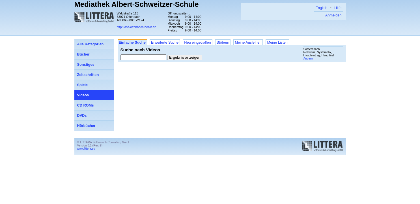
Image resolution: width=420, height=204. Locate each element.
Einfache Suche (132, 42)
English (321, 8)
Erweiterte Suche (164, 42)
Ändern (308, 58)
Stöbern (223, 42)
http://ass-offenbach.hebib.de (136, 27)
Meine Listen (277, 42)
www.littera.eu (86, 148)
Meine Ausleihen (248, 42)
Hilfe (338, 8)
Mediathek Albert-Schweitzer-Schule (136, 4)
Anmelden (333, 15)
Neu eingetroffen (197, 42)
